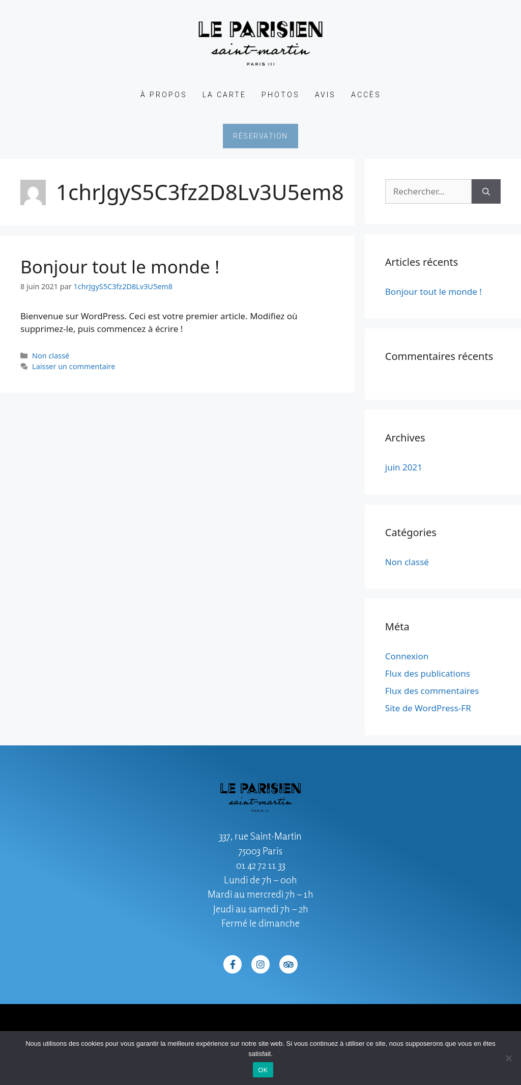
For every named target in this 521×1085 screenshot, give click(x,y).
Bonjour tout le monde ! (119, 267)
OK (263, 1070)
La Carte (224, 95)
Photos (281, 95)
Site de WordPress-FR (428, 708)
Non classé (50, 355)
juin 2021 (403, 467)
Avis (325, 95)
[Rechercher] (486, 191)
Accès (366, 95)
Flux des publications (427, 673)
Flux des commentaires (432, 691)
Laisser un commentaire (73, 366)
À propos (163, 95)
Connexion (406, 656)
